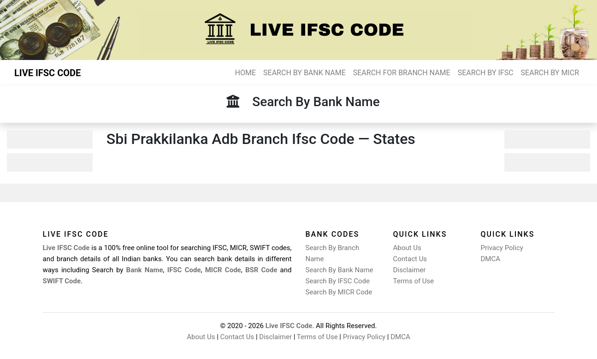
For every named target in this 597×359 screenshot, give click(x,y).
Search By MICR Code (339, 292)
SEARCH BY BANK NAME (304, 72)
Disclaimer (409, 270)
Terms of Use (413, 281)
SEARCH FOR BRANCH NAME (401, 72)
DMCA (491, 259)
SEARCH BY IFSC (486, 72)
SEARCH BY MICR (550, 72)
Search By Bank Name (339, 270)
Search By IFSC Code (338, 281)
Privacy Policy (502, 248)
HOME (245, 72)
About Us (407, 248)
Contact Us (410, 259)
